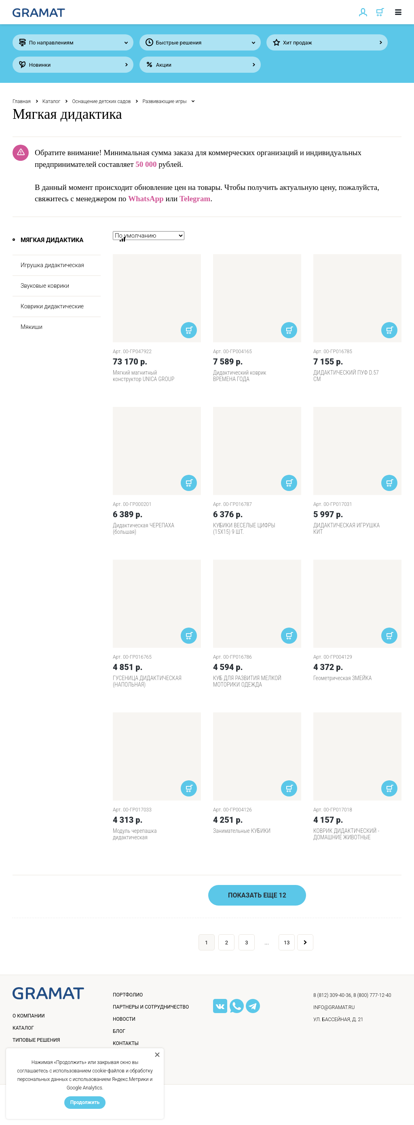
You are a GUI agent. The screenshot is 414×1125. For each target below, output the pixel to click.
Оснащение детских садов (101, 101)
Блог (119, 1031)
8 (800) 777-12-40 (372, 995)
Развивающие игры (164, 101)
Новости (124, 1019)
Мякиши (31, 327)
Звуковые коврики (45, 285)
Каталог (51, 101)
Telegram (195, 198)
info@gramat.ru (334, 1007)
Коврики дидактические (52, 306)
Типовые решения (36, 1040)
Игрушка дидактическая (52, 265)
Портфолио (128, 995)
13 (287, 943)
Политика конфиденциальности (61, 1110)
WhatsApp (146, 198)
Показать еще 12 (257, 895)
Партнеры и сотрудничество (151, 1007)
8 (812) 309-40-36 (332, 995)
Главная (22, 101)
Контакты (126, 1043)
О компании (29, 1016)
